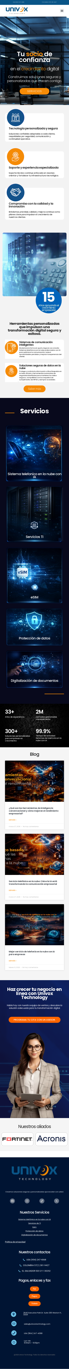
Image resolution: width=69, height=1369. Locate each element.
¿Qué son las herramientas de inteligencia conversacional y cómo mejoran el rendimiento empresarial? (33, 811)
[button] (62, 11)
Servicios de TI (34, 1223)
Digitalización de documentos (34, 680)
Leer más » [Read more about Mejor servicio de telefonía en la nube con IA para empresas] (12, 961)
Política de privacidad (15, 1242)
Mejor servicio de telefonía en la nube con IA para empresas (32, 953)
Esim (34, 1227)
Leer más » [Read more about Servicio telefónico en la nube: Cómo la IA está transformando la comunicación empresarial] (12, 890)
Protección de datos (34, 1231)
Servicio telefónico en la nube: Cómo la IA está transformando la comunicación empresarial (33, 883)
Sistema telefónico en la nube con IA (34, 1219)
